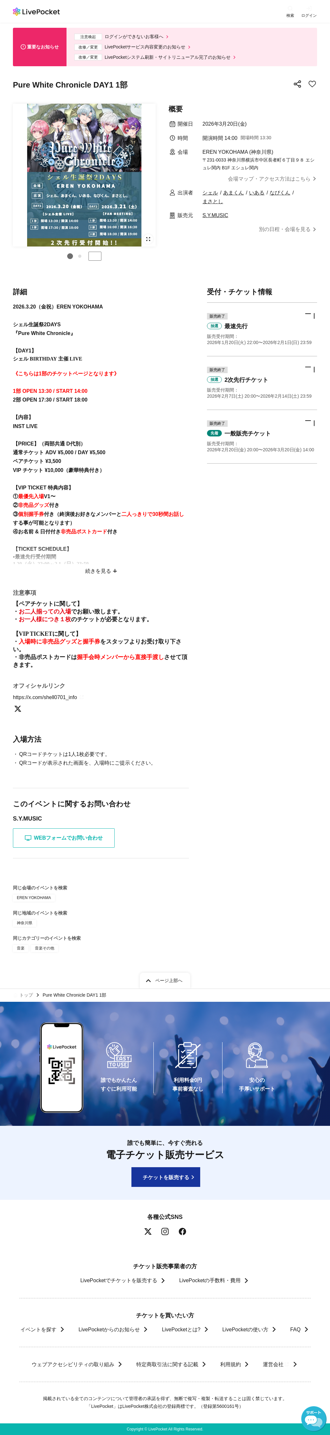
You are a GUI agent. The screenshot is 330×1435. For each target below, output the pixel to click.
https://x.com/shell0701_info (49, 697)
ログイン (309, 15)
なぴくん (280, 192)
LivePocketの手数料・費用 (210, 1280)
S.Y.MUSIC (215, 215)
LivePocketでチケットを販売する (118, 1280)
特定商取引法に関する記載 (167, 1364)
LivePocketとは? (181, 1329)
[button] (70, 256)
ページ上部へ (168, 980)
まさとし (212, 201)
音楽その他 (44, 948)
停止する (94, 256)
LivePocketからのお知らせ (109, 1329)
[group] (84, 175)
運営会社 (276, 1364)
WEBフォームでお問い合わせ (64, 838)
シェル (210, 192)
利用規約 (230, 1364)
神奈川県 (24, 923)
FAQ (295, 1329)
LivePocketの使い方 (245, 1329)
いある (256, 192)
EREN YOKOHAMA (34, 898)
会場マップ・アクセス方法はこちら (269, 179)
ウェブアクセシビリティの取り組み (72, 1364)
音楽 (21, 948)
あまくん (233, 192)
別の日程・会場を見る (285, 229)
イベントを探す (38, 1329)
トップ (26, 995)
